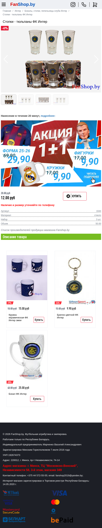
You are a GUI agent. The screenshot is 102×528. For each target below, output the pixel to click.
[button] (96, 59)
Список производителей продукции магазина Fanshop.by (35, 230)
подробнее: (48, 115)
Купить (39, 319)
